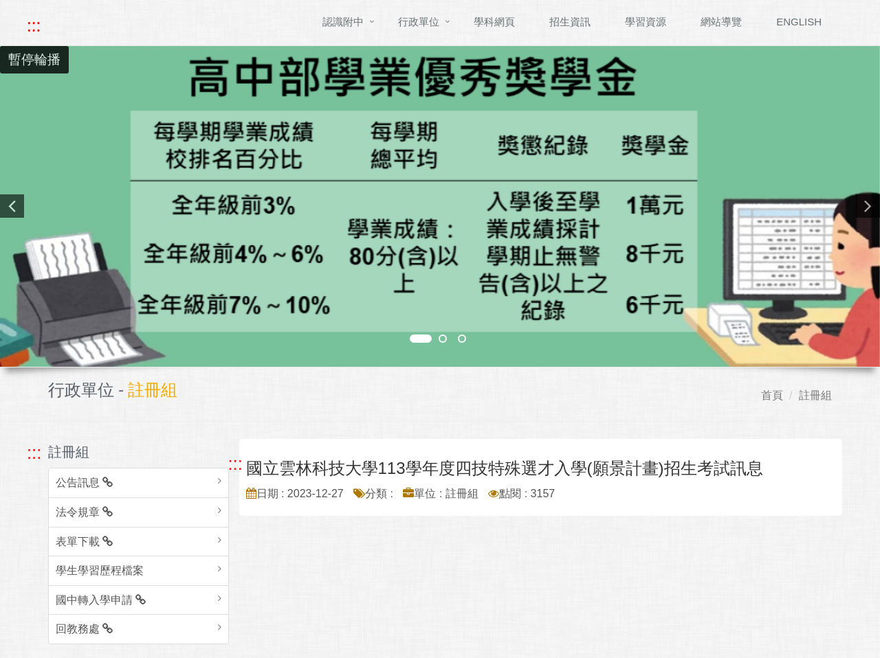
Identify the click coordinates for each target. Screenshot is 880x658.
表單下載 (84, 541)
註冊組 (815, 395)
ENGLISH (799, 21)
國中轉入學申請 (101, 600)
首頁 (772, 395)
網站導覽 (721, 21)
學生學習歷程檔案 (100, 570)
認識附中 (343, 21)
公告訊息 (84, 482)
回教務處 (84, 629)
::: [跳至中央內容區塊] (235, 463)
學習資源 (645, 21)
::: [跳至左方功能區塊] (34, 452)
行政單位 (418, 21)
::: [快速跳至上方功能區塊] (34, 25)
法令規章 (84, 512)
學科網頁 (494, 21)
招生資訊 (570, 21)
